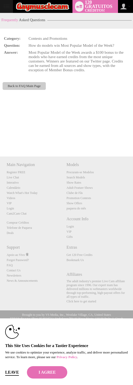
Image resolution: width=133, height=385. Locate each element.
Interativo (13, 182)
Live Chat (13, 177)
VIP (9, 203)
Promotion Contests (78, 198)
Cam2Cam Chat (17, 213)
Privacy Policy (66, 357)
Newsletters (14, 275)
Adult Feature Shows (79, 188)
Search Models (75, 177)
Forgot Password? (18, 260)
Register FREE (16, 172)
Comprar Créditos (18, 222)
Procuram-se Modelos (80, 172)
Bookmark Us (75, 260)
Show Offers (74, 203)
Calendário (13, 188)
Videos (11, 198)
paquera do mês (76, 208)
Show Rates (73, 182)
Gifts (69, 237)
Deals (10, 233)
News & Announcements (22, 280)
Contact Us (14, 270)
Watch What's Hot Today (22, 193)
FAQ (10, 265)
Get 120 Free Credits (79, 255)
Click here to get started (81, 301)
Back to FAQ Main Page (24, 86)
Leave (12, 372)
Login (10, 208)
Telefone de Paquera (19, 228)
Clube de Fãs (74, 193)
